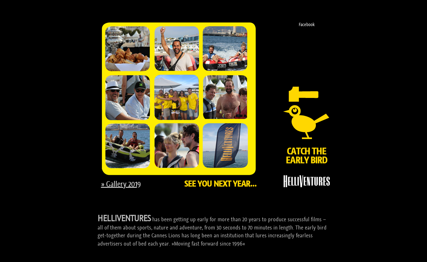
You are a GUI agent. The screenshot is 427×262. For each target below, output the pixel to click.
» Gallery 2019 (121, 183)
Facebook (306, 24)
